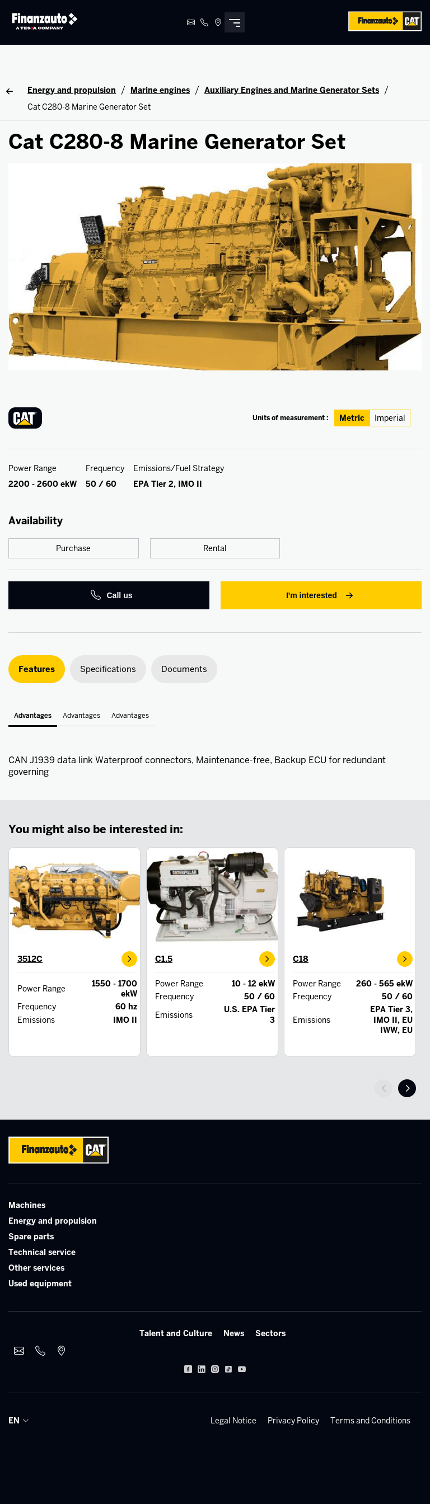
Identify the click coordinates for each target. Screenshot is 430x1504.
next (407, 1088)
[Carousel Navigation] (398, 1088)
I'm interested (321, 596)
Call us (111, 595)
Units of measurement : (291, 417)
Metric (351, 418)
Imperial (390, 418)
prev (383, 1088)
